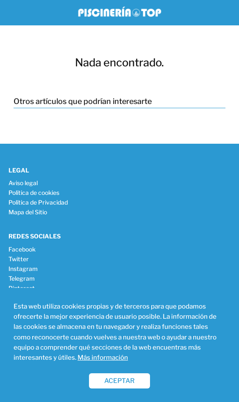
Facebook (22, 249)
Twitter (18, 259)
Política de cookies (33, 192)
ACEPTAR (119, 381)
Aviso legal (23, 182)
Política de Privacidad (38, 202)
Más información (103, 357)
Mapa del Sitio (27, 212)
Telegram (21, 278)
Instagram (23, 268)
